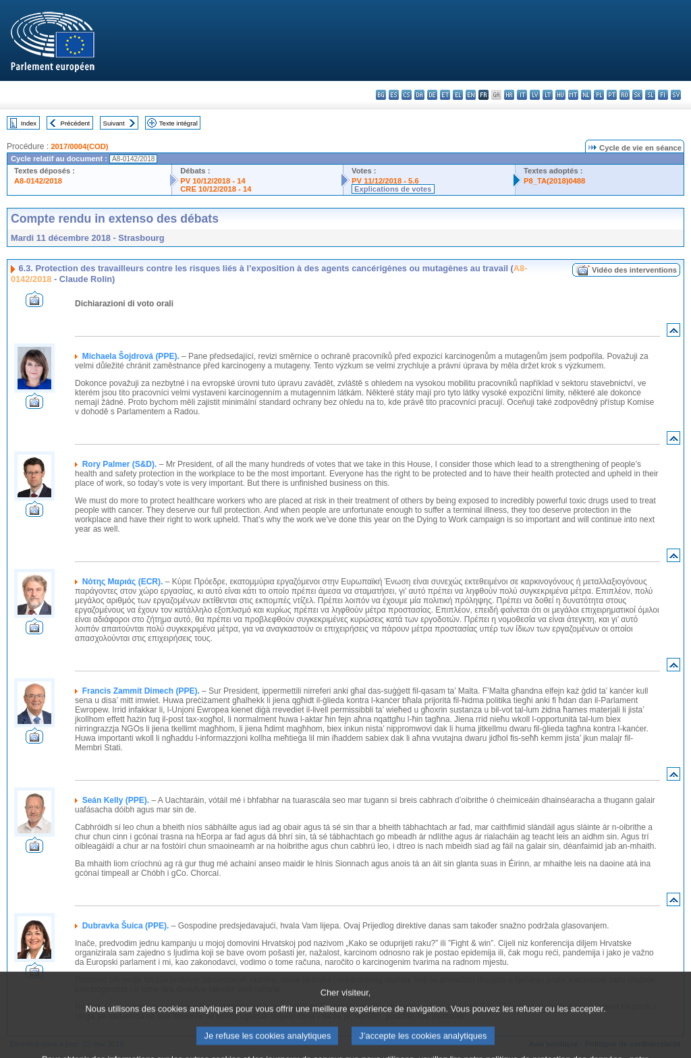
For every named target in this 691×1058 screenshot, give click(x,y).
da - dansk (419, 95)
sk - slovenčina (637, 95)
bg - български (381, 95)
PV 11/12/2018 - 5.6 (385, 181)
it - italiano (522, 95)
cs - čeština (407, 95)
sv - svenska (676, 95)
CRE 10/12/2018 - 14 (215, 189)
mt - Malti (573, 95)
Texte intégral (178, 123)
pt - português (612, 95)
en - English (471, 95)
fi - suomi (663, 95)
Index (28, 123)
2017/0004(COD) (79, 146)
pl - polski (599, 95)
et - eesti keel (445, 95)
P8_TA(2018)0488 (554, 181)
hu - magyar (560, 95)
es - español (394, 95)
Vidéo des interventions (634, 270)
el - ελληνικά (458, 95)
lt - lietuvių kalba (548, 95)
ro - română (624, 95)
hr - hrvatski (509, 95)
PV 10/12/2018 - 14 (212, 181)
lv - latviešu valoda (535, 95)
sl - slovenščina (650, 95)
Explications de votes (392, 189)
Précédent (75, 123)
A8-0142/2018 (38, 181)
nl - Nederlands (586, 95)
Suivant (114, 123)
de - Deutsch (432, 95)
